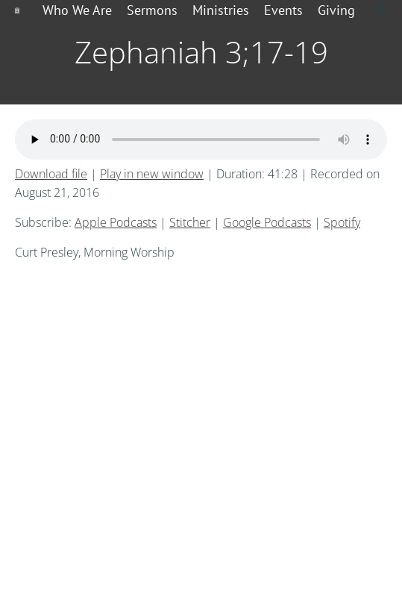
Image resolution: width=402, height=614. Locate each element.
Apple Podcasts (116, 222)
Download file (51, 174)
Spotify (342, 222)
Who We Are (77, 10)
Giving (336, 10)
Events (283, 10)
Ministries (220, 10)
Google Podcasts (267, 222)
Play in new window (152, 174)
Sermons (152, 10)
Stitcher (189, 222)
